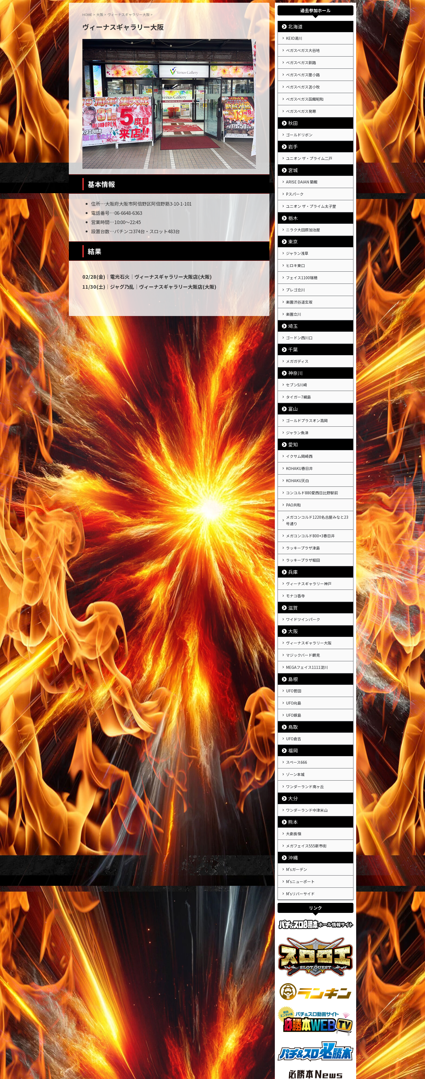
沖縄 (291, 803)
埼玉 (291, 305)
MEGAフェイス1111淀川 (307, 624)
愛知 (291, 417)
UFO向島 (293, 658)
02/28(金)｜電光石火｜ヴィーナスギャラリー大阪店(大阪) (139, 276)
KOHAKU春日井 (299, 439)
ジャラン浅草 (297, 238)
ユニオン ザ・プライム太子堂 (311, 193)
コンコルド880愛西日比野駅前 (312, 462)
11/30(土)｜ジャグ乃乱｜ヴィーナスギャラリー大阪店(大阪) (141, 286)
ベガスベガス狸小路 (303, 71)
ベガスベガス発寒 (301, 104)
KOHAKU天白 (297, 450)
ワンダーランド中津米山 (307, 758)
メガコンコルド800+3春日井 (310, 501)
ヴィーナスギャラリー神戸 (308, 546)
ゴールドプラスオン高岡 (307, 395)
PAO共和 (293, 473)
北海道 (292, 26)
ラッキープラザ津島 (303, 512)
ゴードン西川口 (299, 316)
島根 (291, 636)
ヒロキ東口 (295, 249)
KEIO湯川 (294, 37)
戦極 (212, 1061)
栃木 (291, 205)
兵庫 (291, 535)
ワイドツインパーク (303, 580)
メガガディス (297, 339)
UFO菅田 (293, 647)
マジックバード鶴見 (303, 613)
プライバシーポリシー (222, 1049)
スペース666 (296, 714)
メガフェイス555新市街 (306, 792)
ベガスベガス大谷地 (303, 48)
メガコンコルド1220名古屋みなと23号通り (317, 487)
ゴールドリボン (299, 126)
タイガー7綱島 (298, 372)
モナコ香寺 (295, 557)
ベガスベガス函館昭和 (305, 93)
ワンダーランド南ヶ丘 (305, 736)
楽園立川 (293, 294)
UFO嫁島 (293, 669)
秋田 (291, 115)
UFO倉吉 (293, 691)
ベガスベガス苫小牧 (303, 82)
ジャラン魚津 (297, 406)
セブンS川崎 (296, 361)
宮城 (291, 160)
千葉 (291, 328)
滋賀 (291, 568)
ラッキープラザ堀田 (303, 524)
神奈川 (292, 350)
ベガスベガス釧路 (301, 59)
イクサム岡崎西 (299, 428)
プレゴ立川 (295, 272)
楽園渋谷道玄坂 (299, 283)
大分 (291, 747)
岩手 (291, 138)
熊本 (291, 770)
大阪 (291, 591)
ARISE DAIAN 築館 (301, 171)
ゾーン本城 (295, 725)
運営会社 (192, 1049)
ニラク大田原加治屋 (303, 216)
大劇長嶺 (293, 781)
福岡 (291, 703)
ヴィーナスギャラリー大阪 (308, 602)
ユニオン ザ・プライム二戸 (309, 149)
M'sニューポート (300, 825)
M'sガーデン (296, 814)
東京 (291, 227)
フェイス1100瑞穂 (301, 261)
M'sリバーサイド (300, 837)
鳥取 (291, 680)
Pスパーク (295, 182)
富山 (291, 384)
